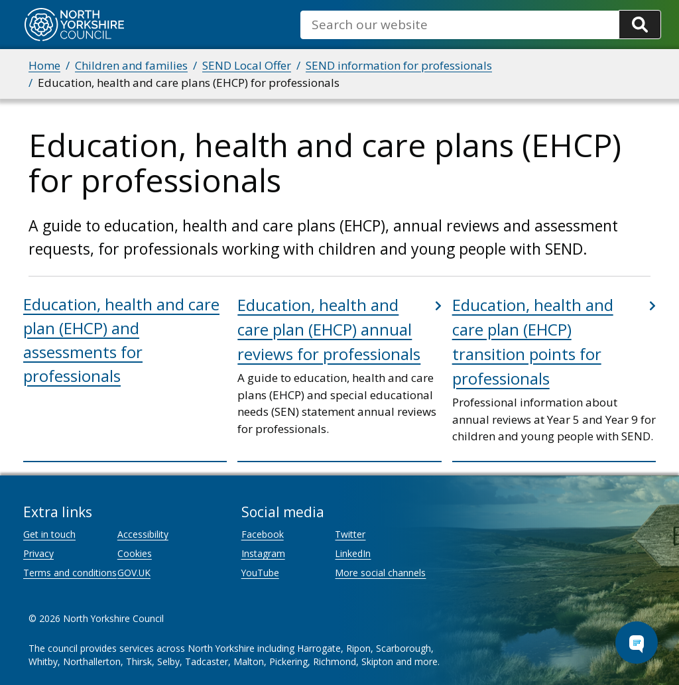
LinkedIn (353, 553)
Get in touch (49, 534)
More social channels (380, 572)
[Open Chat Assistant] (636, 642)
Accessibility (142, 534)
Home (44, 65)
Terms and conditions (70, 572)
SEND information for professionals (399, 65)
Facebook (262, 534)
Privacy (38, 553)
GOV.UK (134, 572)
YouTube (260, 572)
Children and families (131, 65)
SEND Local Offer (246, 65)
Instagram (263, 553)
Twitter (350, 534)
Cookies (134, 553)
